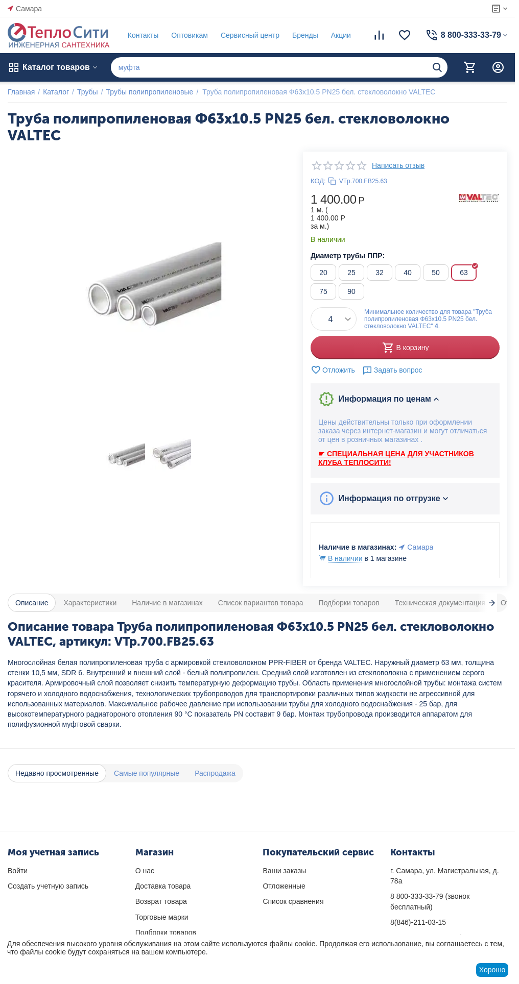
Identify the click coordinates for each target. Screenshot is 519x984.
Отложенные (284, 886)
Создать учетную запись (48, 886)
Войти (18, 871)
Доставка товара (163, 886)
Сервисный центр (250, 35)
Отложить (333, 370)
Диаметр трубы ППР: (348, 256)
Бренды (305, 35)
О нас (144, 871)
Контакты (143, 35)
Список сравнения (293, 901)
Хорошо (492, 970)
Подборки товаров (165, 932)
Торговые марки (161, 917)
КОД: (318, 181)
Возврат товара (161, 901)
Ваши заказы (284, 871)
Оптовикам (189, 35)
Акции (341, 35)
